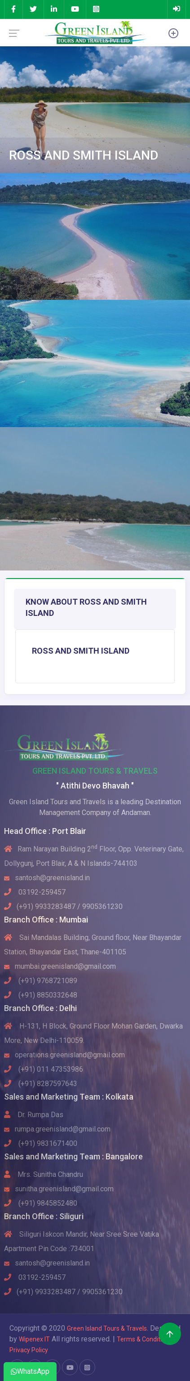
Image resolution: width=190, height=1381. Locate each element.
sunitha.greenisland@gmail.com (59, 1189)
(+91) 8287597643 (40, 1083)
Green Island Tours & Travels (107, 1328)
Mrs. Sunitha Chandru (43, 1174)
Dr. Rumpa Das (33, 1114)
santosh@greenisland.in (47, 877)
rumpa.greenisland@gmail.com (57, 1129)
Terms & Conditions (145, 1339)
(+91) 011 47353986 (43, 1069)
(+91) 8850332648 (40, 995)
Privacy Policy (28, 1350)
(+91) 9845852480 (40, 1203)
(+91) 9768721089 (40, 980)
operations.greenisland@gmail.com (64, 1055)
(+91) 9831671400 (40, 1143)
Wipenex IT (34, 1339)
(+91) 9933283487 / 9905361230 (63, 906)
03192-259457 (35, 892)
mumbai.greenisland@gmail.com (60, 966)
